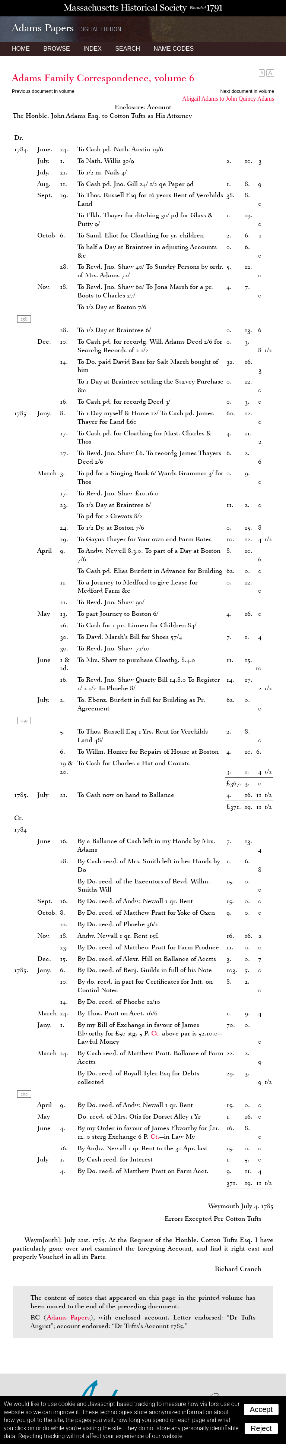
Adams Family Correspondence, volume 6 (103, 78)
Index (92, 48)
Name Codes (174, 48)
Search (127, 48)
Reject (261, 1428)
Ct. (155, 1033)
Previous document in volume (43, 91)
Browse (56, 48)
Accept (261, 1409)
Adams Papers (68, 1317)
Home (21, 48)
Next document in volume (247, 91)
